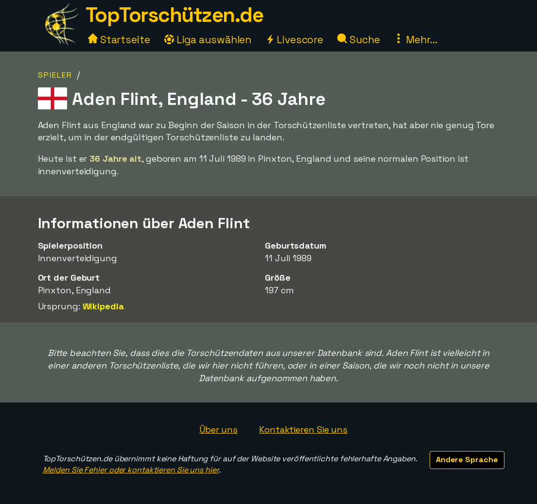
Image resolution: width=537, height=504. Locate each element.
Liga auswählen (208, 39)
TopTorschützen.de (174, 15)
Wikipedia (103, 306)
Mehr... (415, 39)
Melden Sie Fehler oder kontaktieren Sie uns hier (131, 470)
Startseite (119, 39)
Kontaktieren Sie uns (303, 429)
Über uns (218, 429)
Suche (358, 39)
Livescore (294, 39)
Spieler (55, 75)
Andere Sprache (467, 459)
